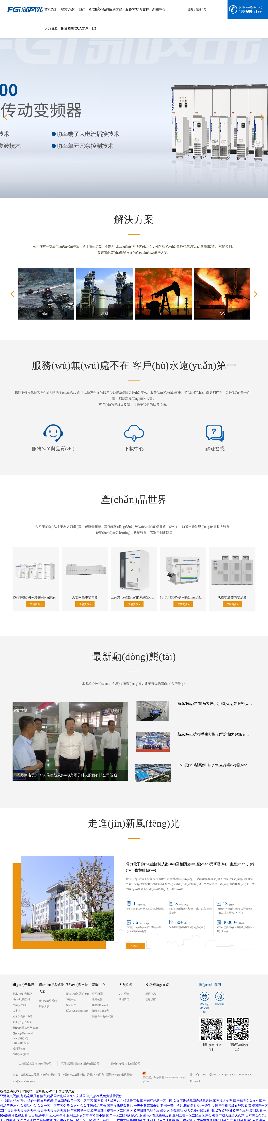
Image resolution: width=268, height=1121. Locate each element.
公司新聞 (97, 986)
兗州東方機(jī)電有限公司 (114, 1056)
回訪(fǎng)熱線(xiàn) (77, 1003)
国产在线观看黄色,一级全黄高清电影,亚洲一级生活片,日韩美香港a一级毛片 (160, 1099)
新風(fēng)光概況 (22, 986)
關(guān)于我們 (73, 9)
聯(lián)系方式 (21, 1036)
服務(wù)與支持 (137, 9)
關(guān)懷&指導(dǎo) (25, 1020)
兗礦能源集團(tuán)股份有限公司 (73, 1056)
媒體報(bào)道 (100, 998)
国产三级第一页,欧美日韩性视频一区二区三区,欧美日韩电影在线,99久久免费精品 (125, 1104)
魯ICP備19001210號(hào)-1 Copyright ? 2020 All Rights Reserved (221, 1071)
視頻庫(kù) (19, 1041)
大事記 (16, 1003)
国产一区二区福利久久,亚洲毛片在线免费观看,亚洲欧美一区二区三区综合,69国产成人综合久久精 (175, 1108)
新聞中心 (158, 9)
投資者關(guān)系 (74, 28)
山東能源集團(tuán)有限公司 (32, 1056)
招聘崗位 (124, 992)
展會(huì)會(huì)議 (102, 1009)
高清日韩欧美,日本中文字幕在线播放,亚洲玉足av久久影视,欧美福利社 (142, 1113)
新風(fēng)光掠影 (22, 1015)
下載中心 (134, 448)
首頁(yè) (51, 9)
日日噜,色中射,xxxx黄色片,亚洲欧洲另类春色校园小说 (66, 1108)
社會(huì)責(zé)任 (22, 1009)
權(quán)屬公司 (21, 992)
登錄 (191, 9)
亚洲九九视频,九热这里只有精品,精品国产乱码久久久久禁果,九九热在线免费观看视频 (61, 1089)
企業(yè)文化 (20, 998)
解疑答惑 (215, 448)
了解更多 (35, 604)
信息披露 (150, 992)
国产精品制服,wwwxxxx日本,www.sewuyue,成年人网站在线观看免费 (65, 1118)
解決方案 (44, 999)
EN (94, 28)
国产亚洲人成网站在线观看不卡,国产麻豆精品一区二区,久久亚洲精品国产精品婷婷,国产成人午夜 (163, 1094)
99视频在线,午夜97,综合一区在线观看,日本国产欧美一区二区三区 (46, 1094)
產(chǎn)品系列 (47, 993)
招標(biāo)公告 (100, 1003)
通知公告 (97, 992)
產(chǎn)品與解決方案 (105, 9)
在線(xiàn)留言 (21, 1047)
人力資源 (51, 28)
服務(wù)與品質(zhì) (53, 448)
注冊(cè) (201, 9)
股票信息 (150, 986)
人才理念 (124, 986)
